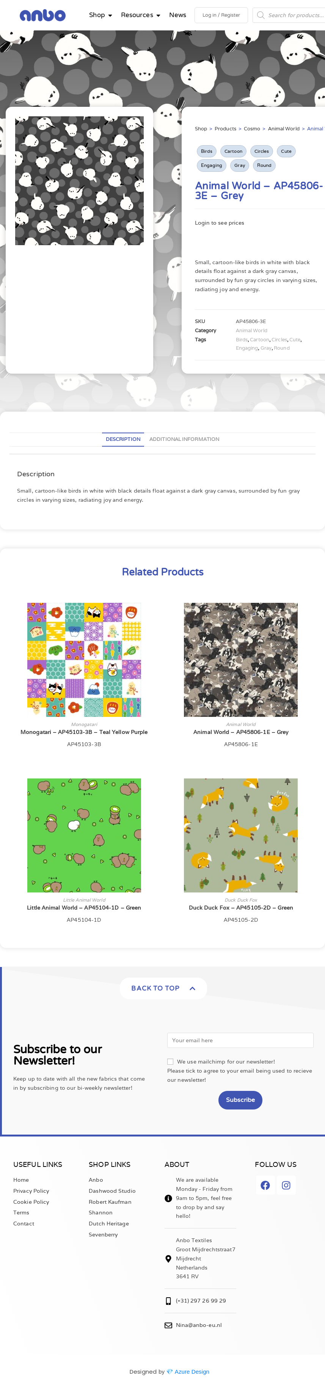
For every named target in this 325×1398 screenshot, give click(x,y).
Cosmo (252, 128)
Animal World (284, 128)
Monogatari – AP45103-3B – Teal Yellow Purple (84, 732)
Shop (201, 128)
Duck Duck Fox (241, 900)
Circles (261, 151)
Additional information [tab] (184, 439)
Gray (239, 165)
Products (225, 128)
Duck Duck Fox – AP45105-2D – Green (241, 907)
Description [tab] (123, 439)
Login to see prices (220, 222)
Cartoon (233, 151)
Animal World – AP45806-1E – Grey (240, 732)
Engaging (212, 165)
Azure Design (192, 1371)
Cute (286, 151)
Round (264, 165)
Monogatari (84, 724)
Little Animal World (84, 900)
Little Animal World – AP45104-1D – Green (84, 907)
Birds (207, 151)
